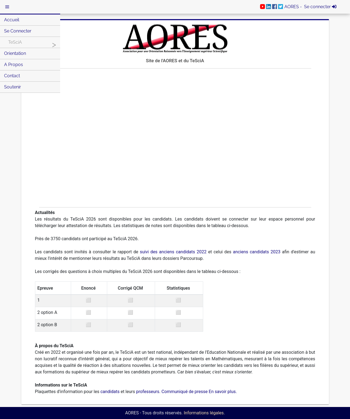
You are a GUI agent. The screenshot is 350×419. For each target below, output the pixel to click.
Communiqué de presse (185, 391)
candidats (109, 391)
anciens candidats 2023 (256, 251)
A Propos (13, 64)
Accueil (11, 19)
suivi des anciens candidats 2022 (173, 251)
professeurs (147, 391)
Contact (12, 75)
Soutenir (12, 87)
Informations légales (204, 412)
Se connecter (17, 31)
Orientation (15, 53)
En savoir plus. (223, 391)
